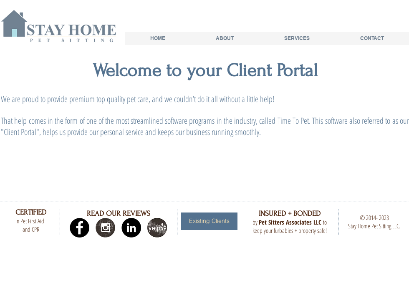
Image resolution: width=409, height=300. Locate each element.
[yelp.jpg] (157, 228)
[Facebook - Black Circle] (79, 228)
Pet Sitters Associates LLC (290, 222)
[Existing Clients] (209, 221)
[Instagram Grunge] (105, 228)
